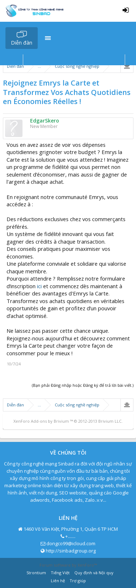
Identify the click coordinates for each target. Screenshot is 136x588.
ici (39, 286)
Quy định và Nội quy (94, 572)
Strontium (36, 572)
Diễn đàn (21, 42)
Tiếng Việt (60, 572)
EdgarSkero (44, 121)
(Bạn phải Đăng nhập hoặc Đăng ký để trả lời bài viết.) (82, 385)
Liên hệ (58, 580)
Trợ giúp (78, 580)
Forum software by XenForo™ (68, 565)
